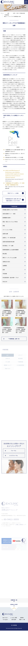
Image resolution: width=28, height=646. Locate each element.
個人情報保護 (14, 638)
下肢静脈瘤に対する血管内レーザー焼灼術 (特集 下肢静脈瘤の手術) (14, 183)
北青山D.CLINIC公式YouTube (7, 554)
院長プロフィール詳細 (13, 193)
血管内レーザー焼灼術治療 (9, 237)
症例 (4, 269)
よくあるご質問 (13, 630)
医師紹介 (22, 630)
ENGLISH (5, 281)
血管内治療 (5, 233)
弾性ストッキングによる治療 (9, 257)
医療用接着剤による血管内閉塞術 (11, 249)
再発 (4, 225)
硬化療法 (5, 253)
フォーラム (13, 450)
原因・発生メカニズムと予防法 (10, 221)
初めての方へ (5, 630)
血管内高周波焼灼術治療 (8, 241)
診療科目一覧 (14, 613)
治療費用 (5, 265)
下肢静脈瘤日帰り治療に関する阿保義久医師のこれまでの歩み (13, 199)
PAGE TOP (14, 621)
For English (5, 632)
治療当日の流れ (6, 261)
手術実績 (5, 273)
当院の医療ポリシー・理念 (9, 213)
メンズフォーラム (13, 455)
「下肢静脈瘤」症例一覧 (13, 338)
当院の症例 (13, 632)
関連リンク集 (22, 632)
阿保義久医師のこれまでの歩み (10, 209)
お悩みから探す (14, 617)
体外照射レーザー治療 (8, 245)
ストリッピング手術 (7, 229)
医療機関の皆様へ (7, 217)
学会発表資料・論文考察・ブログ (11, 277)
